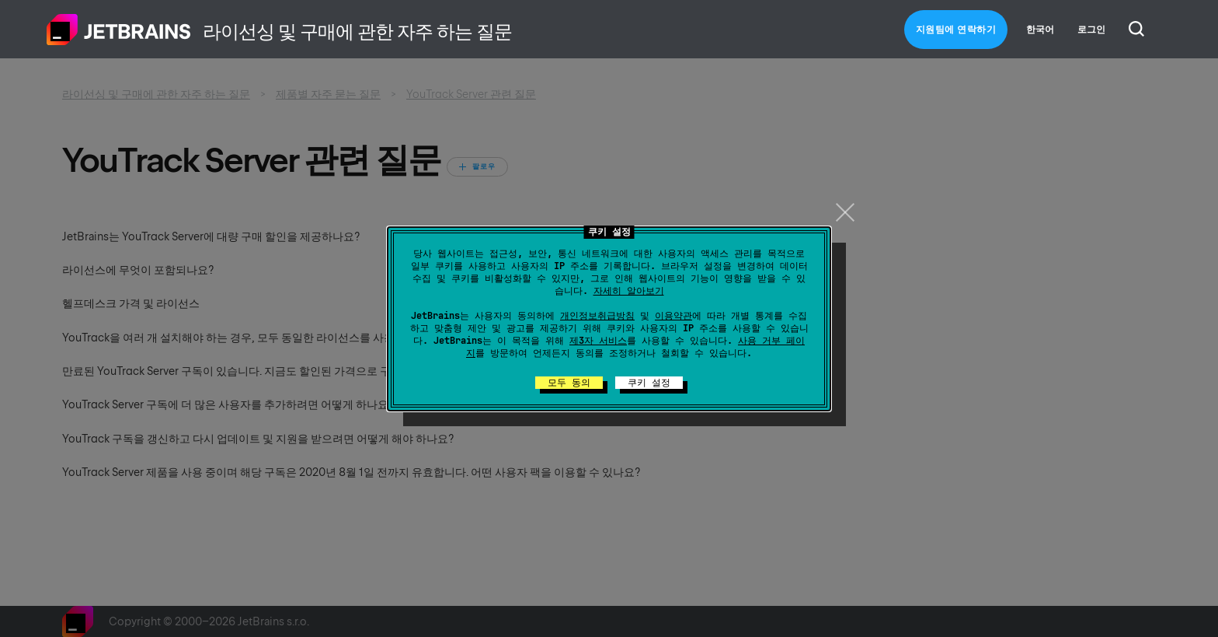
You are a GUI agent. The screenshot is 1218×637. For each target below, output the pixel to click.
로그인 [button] (1091, 29)
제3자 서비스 (598, 340)
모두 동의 (569, 382)
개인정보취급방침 (597, 316)
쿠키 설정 (649, 382)
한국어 (1040, 29)
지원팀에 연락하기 (956, 29)
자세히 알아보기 (628, 291)
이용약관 (673, 316)
